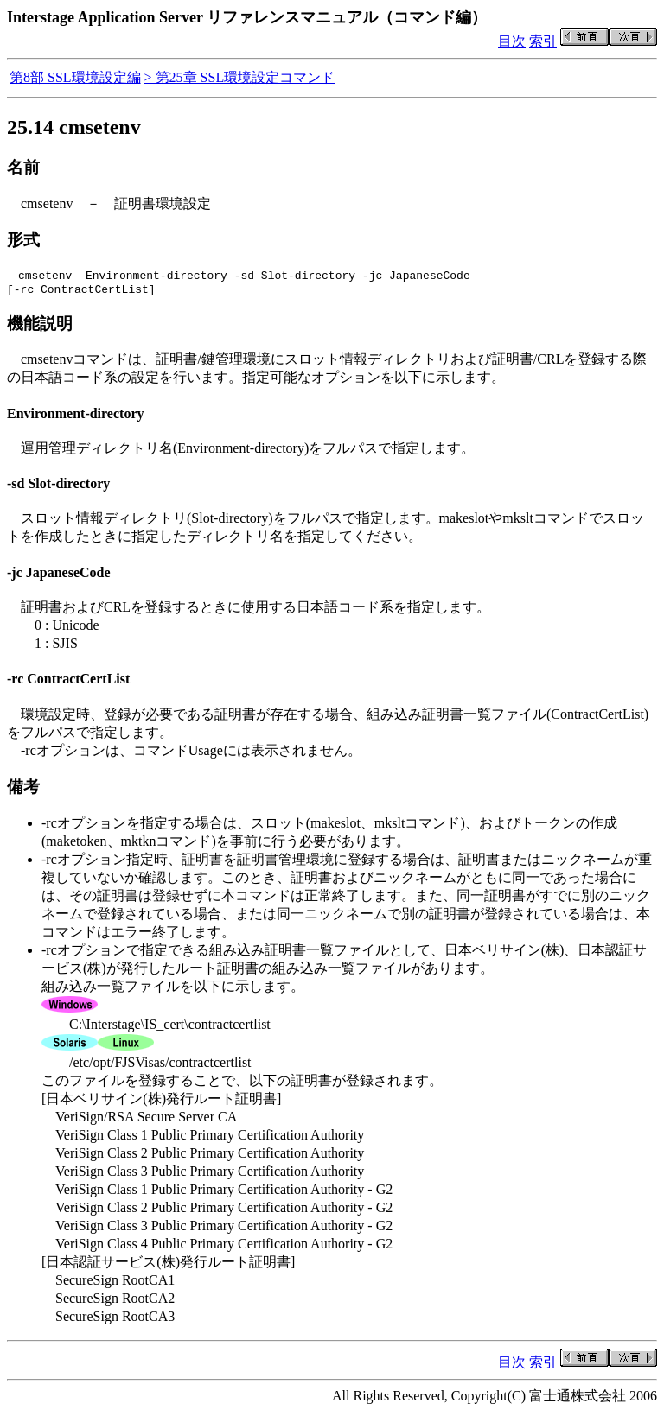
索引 (543, 41)
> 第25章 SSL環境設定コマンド (239, 77)
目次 (512, 41)
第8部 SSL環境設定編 (75, 77)
